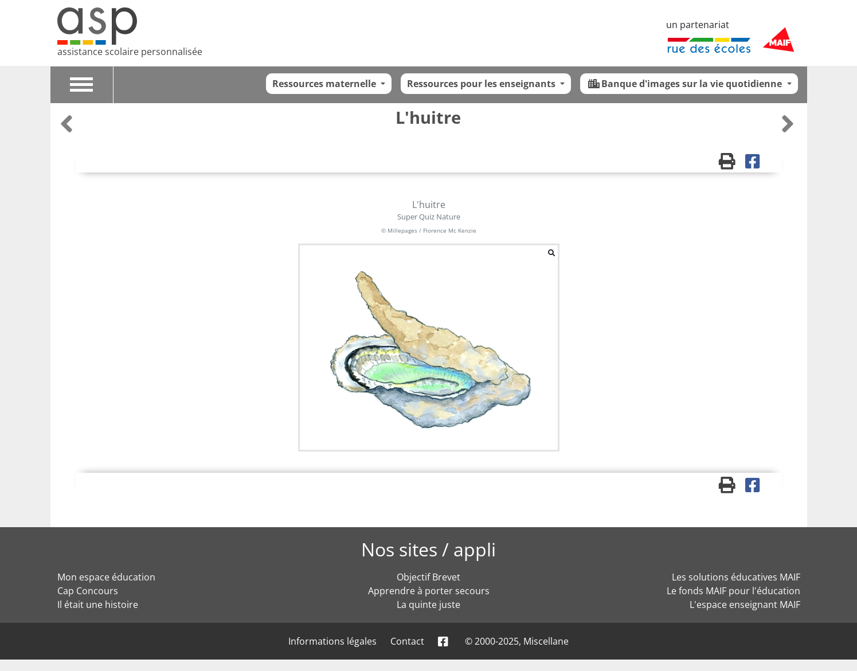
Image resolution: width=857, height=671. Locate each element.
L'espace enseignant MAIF (745, 604)
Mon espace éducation (106, 577)
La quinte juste (428, 604)
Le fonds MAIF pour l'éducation (733, 590)
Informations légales (332, 641)
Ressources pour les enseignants (482, 83)
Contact (407, 641)
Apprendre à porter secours (429, 590)
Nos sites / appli (428, 549)
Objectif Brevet (428, 577)
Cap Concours (87, 590)
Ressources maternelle (325, 83)
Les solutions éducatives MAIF (736, 577)
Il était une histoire (97, 604)
